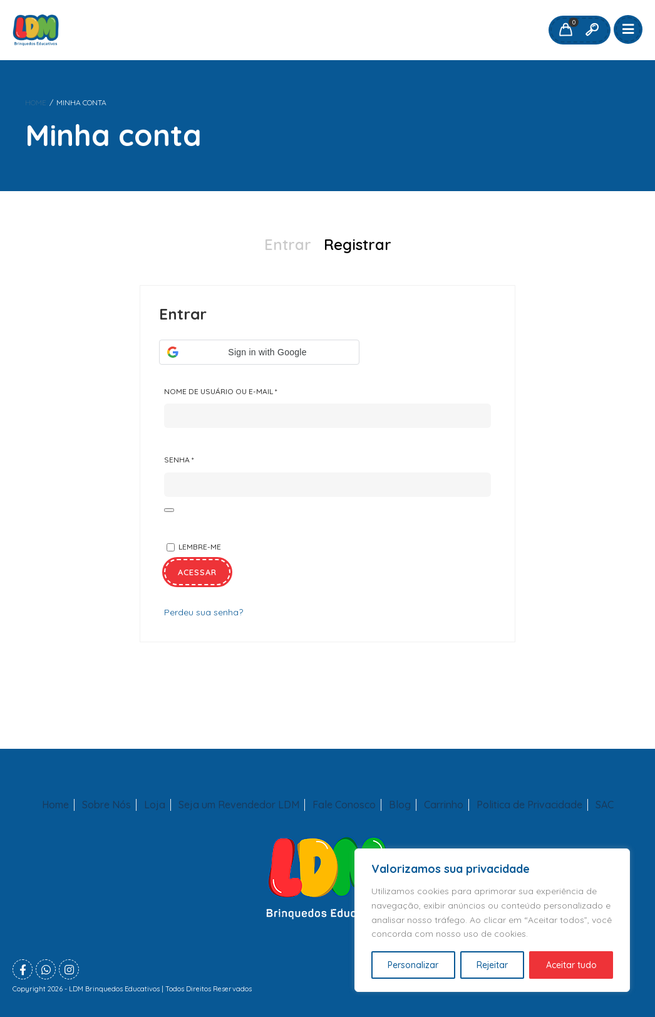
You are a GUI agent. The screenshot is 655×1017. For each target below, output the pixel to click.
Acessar (197, 572)
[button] (259, 352)
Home (35, 102)
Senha (204, 457)
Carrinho (443, 805)
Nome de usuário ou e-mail (246, 389)
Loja (154, 805)
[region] (492, 920)
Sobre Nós (106, 805)
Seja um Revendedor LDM (238, 805)
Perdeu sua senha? (203, 612)
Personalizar (413, 965)
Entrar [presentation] (287, 244)
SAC (605, 805)
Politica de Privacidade (529, 805)
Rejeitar (492, 965)
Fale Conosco (344, 805)
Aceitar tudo (571, 965)
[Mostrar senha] (169, 510)
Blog (400, 805)
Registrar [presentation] (357, 244)
